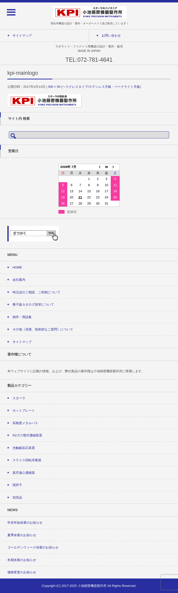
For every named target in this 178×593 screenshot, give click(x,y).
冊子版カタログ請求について (33, 304)
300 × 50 (54, 87)
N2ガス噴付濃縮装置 (27, 435)
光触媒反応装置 (24, 448)
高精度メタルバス (25, 423)
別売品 (17, 497)
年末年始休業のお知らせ (24, 522)
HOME (17, 267)
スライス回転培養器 (27, 460)
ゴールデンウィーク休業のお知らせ (32, 547)
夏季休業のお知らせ (21, 535)
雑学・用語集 (22, 317)
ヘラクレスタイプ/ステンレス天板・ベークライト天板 (101, 87)
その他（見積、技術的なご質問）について (43, 329)
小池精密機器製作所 (92, 586)
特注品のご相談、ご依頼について (36, 292)
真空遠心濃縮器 (24, 472)
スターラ (19, 398)
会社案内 (19, 280)
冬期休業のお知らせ (21, 560)
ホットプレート (24, 410)
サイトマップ (22, 342)
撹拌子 (17, 485)
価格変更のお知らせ (21, 572)
